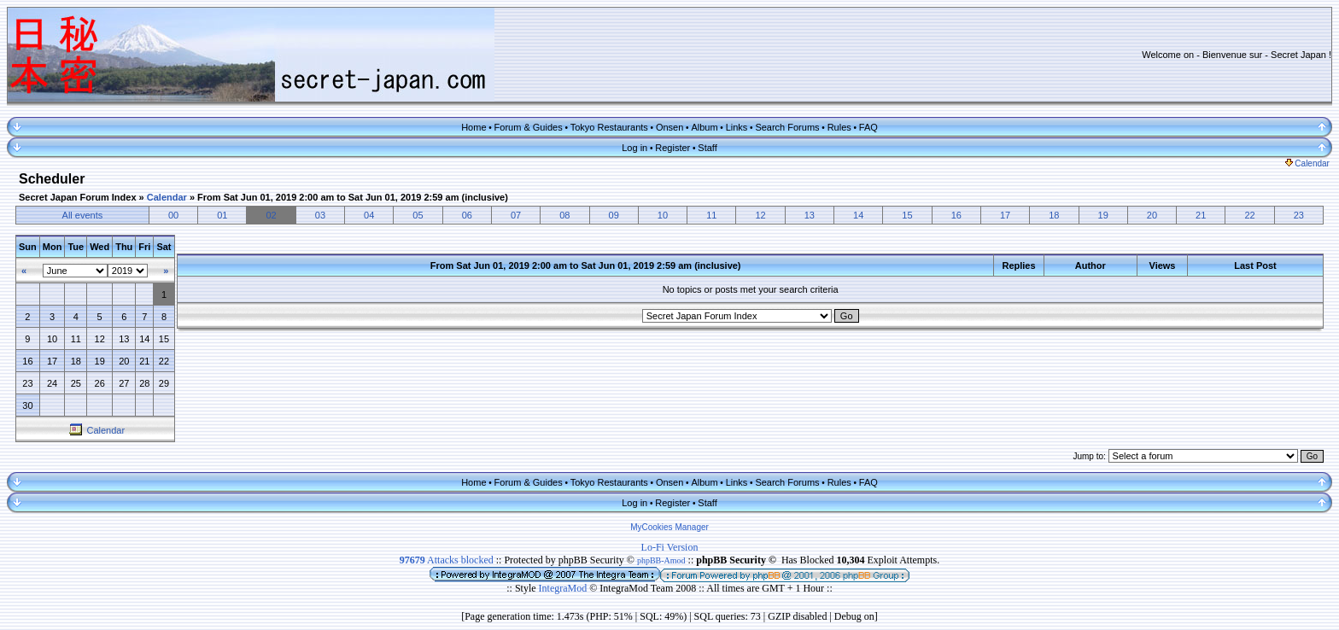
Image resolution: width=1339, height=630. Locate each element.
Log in (634, 148)
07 (516, 215)
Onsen (669, 127)
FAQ (868, 127)
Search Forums (787, 127)
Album (704, 127)
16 (956, 215)
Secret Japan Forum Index (78, 197)
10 (663, 215)
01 (222, 215)
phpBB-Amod (661, 560)
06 (467, 215)
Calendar (1307, 163)
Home (473, 127)
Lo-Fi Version (670, 547)
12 (760, 215)
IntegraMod (564, 588)
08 (564, 215)
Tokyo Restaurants (609, 127)
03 (320, 215)
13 (809, 215)
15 (907, 215)
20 (1152, 215)
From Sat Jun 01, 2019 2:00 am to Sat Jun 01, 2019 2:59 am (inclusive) (352, 197)
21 (1201, 215)
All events (82, 215)
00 (173, 215)
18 (1054, 215)
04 (369, 215)
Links (737, 127)
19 (1103, 215)
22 (1249, 215)
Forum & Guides (528, 127)
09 (614, 215)
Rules (839, 127)
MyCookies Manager (669, 527)
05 (417, 215)
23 (1299, 215)
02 (271, 215)
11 (711, 215)
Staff (707, 148)
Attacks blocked (447, 560)
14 (858, 215)
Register (672, 148)
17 (1005, 215)
